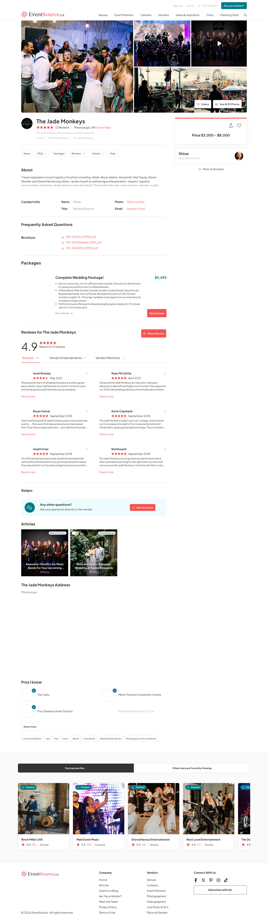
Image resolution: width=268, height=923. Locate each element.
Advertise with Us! (220, 890)
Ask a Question (142, 507)
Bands (76, 738)
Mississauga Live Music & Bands (141, 738)
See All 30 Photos (227, 104)
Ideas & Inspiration (187, 15)
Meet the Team (108, 901)
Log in (190, 5)
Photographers (156, 896)
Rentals (163, 912)
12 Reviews (62, 127)
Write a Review (153, 333)
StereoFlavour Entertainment (150, 839)
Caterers (145, 15)
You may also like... (76, 768)
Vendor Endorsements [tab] (67, 358)
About (26, 153)
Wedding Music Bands (110, 738)
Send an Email (136, 208)
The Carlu (43, 694)
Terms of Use (107, 912)
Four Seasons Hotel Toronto (54, 711)
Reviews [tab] (30, 358)
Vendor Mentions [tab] (110, 358)
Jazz (48, 738)
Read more (28, 396)
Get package (156, 313)
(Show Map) (103, 127)
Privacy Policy (108, 907)
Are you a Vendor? (234, 5)
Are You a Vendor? (110, 896)
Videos (203, 104)
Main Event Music (87, 839)
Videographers (156, 901)
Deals (210, 15)
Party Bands (89, 738)
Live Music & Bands (58, 137)
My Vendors (207, 6)
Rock (65, 738)
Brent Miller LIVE (32, 839)
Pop (56, 738)
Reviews (78, 153)
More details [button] (62, 313)
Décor (151, 912)
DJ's (165, 907)
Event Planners (124, 15)
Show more (29, 726)
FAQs (41, 153)
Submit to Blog (108, 890)
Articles (97, 153)
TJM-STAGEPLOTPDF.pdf (79, 248)
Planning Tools (229, 15)
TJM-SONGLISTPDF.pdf (78, 237)
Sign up (177, 5)
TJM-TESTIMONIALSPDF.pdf (81, 243)
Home (39, 137)
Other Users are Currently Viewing (191, 768)
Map (112, 153)
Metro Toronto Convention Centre (139, 694)
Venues (103, 15)
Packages (59, 153)
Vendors (163, 15)
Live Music (153, 907)
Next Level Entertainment (203, 839)
